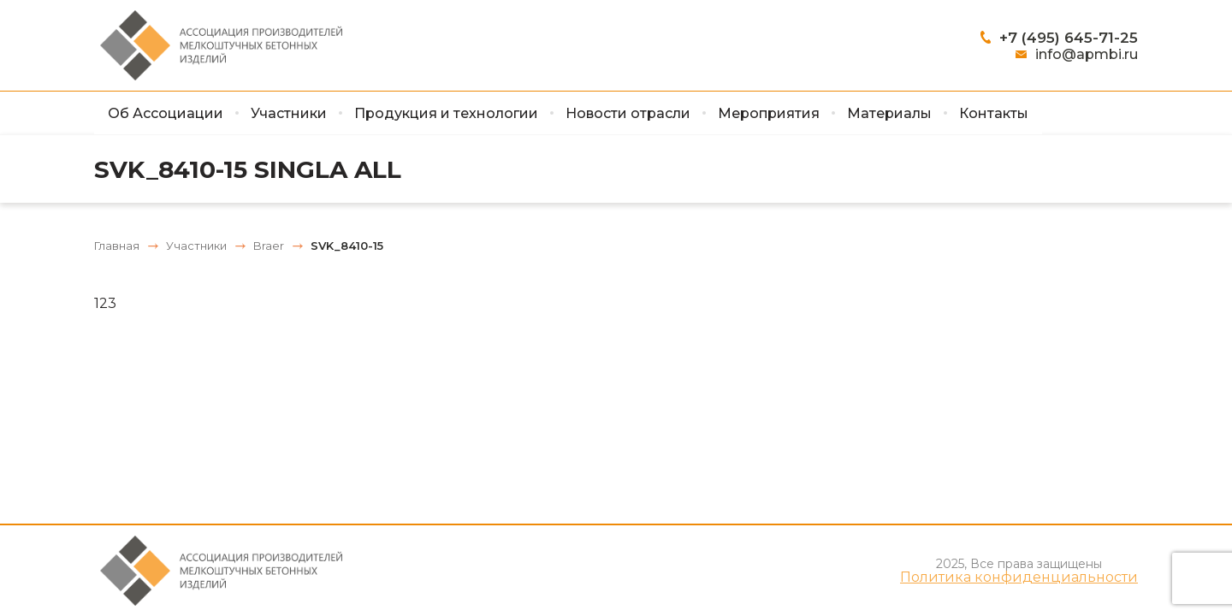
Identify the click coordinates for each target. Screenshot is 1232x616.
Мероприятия (769, 113)
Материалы (889, 113)
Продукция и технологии (446, 113)
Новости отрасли (628, 113)
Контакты (993, 113)
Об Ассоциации (165, 113)
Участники (289, 113)
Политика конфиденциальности (1019, 577)
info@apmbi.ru (1086, 54)
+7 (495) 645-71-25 (1068, 37)
